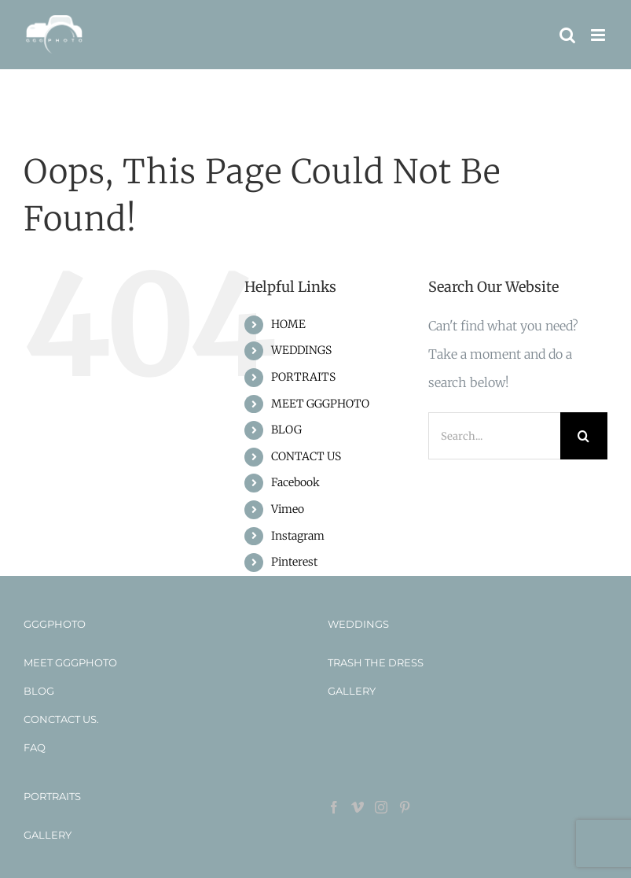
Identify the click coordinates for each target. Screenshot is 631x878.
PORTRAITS (303, 377)
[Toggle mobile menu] (599, 35)
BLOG (286, 429)
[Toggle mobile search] (567, 35)
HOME (288, 324)
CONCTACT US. (61, 719)
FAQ (35, 747)
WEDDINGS (301, 350)
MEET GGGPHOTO (320, 404)
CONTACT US (306, 456)
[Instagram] (381, 807)
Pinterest (294, 562)
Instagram (298, 536)
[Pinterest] (404, 807)
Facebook (295, 482)
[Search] (583, 435)
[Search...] (494, 435)
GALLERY (352, 690)
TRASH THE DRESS (376, 662)
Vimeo (287, 509)
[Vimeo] (357, 807)
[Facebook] (334, 807)
